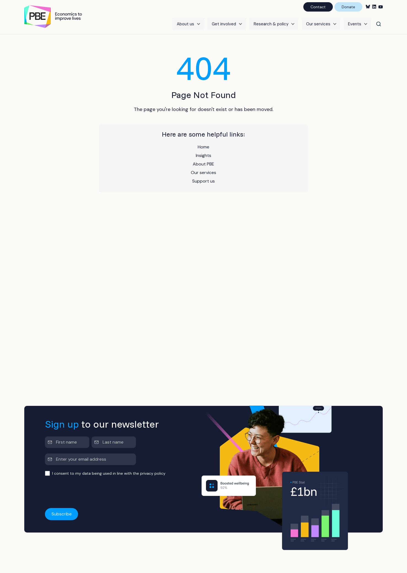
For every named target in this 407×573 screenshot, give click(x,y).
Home (203, 147)
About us (185, 24)
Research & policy (271, 24)
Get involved (224, 24)
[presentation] (87, 492)
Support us (203, 181)
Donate (348, 6)
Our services (318, 24)
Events (354, 24)
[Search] (378, 24)
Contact (318, 6)
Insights (203, 155)
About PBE (203, 164)
